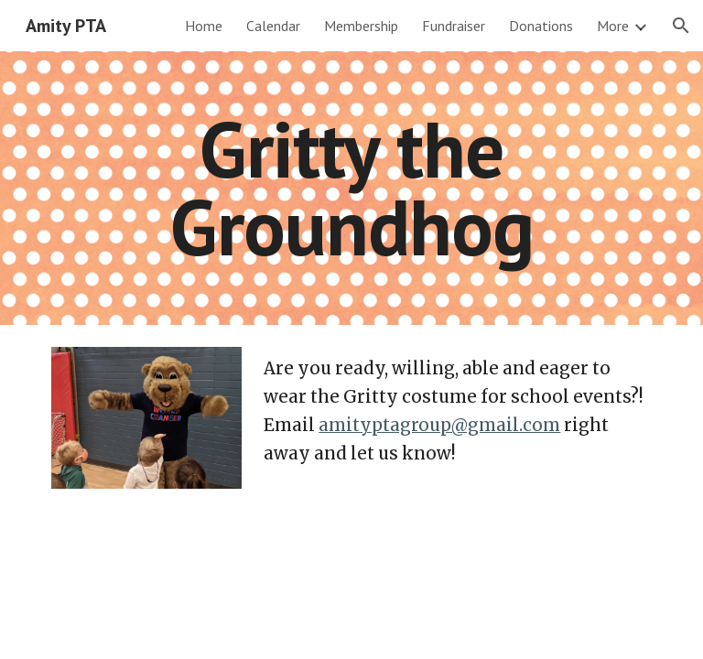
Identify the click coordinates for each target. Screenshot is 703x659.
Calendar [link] (273, 25)
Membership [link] (361, 25)
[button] (681, 26)
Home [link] (203, 25)
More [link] (613, 25)
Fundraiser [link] (453, 25)
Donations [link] (541, 25)
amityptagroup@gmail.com (439, 425)
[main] (351, 188)
